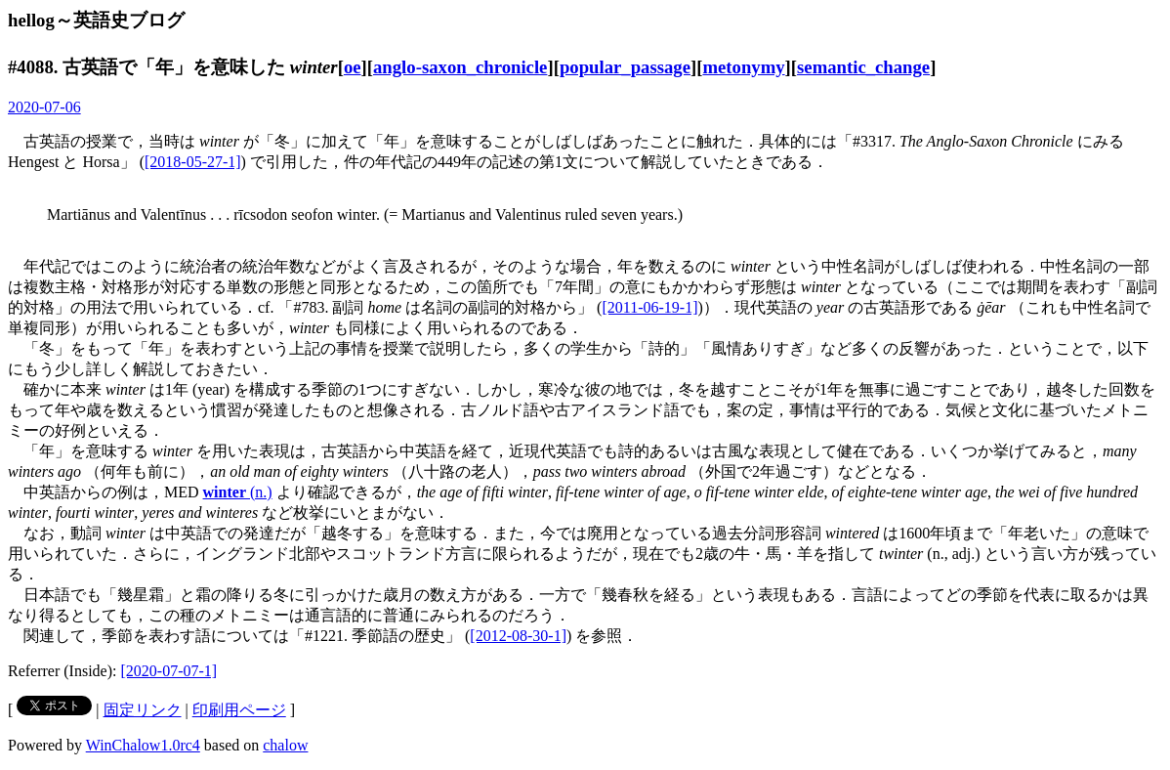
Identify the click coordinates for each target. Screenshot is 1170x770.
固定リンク (143, 710)
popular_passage (625, 67)
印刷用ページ (239, 710)
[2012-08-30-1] (518, 635)
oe (352, 67)
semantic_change (863, 67)
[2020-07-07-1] (169, 671)
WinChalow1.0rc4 (143, 745)
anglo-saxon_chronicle (460, 67)
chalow (285, 745)
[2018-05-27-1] (193, 161)
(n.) (237, 492)
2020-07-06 (44, 107)
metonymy (743, 67)
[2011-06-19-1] (649, 307)
